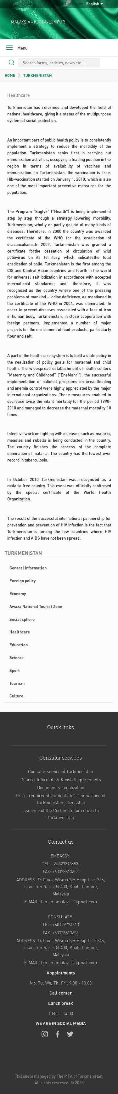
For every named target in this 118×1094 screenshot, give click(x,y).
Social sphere (22, 619)
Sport (14, 670)
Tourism (17, 683)
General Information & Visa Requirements (60, 779)
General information (28, 567)
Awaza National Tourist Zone (35, 606)
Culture (16, 695)
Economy (17, 593)
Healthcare (19, 631)
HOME (10, 75)
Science (16, 657)
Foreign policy (22, 580)
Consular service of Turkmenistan (60, 771)
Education (18, 644)
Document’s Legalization (60, 787)
